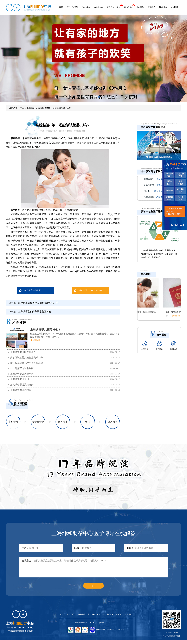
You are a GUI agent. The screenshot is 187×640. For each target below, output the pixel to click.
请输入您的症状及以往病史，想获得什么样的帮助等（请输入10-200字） (101, 567)
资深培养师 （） (158, 185)
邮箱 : (130, 548)
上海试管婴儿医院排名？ (45, 329)
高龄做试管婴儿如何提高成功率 (26, 357)
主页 (22, 108)
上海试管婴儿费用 (19, 379)
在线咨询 (144, 345)
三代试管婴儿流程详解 (22, 384)
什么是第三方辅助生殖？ (23, 368)
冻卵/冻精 (98, 7)
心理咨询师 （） (159, 197)
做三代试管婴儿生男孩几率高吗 (26, 363)
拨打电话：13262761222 (88, 290)
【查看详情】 (36, 340)
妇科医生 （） (158, 191)
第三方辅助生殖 (113, 7)
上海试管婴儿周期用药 (22, 374)
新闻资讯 (152, 7)
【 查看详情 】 (151, 316)
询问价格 (173, 345)
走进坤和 (175, 7)
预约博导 (159, 345)
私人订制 (128, 7)
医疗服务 (163, 7)
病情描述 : (27, 560)
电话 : (77, 548)
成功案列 (140, 7)
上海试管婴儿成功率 (20, 390)
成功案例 (109, 614)
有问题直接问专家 (30, 290)
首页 (61, 7)
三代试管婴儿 (73, 7)
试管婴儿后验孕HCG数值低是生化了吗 (38, 303)
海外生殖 (86, 7)
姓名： (25, 548)
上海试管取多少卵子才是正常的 (34, 311)
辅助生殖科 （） (159, 179)
